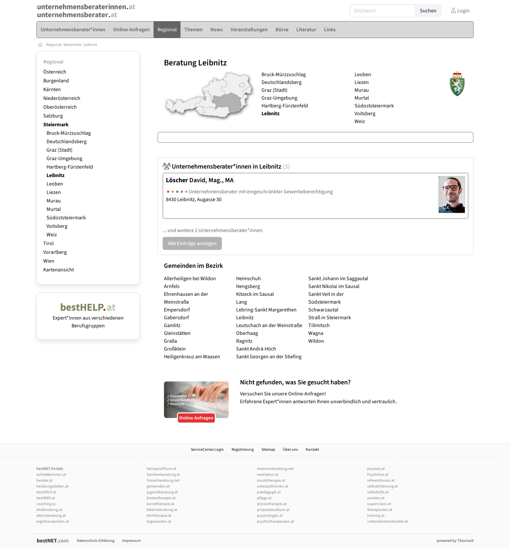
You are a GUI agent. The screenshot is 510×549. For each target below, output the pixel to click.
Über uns (290, 449)
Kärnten (52, 89)
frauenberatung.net (163, 480)
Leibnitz (90, 45)
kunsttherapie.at (160, 504)
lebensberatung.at (162, 510)
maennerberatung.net (275, 469)
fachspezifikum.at (161, 469)
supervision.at (379, 504)
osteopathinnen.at (272, 486)
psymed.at (376, 469)
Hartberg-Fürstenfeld (70, 167)
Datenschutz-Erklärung (95, 540)
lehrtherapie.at (159, 515)
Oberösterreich (60, 107)
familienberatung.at (163, 474)
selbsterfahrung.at (382, 486)
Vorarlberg (55, 252)
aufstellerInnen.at (51, 474)
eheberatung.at (49, 510)
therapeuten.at (379, 510)
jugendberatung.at (162, 492)
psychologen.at (270, 515)
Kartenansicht (58, 269)
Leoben (55, 183)
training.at (375, 515)
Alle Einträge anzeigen (192, 243)
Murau (54, 200)
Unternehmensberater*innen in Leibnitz (226, 166)
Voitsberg (57, 226)
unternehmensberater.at (387, 521)
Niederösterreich (61, 98)
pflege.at (264, 498)
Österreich (54, 71)
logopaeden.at (159, 521)
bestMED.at (45, 498)
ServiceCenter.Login (207, 449)
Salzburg (53, 115)
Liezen (54, 192)
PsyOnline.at (377, 474)
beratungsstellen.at (52, 486)
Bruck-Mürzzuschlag (69, 133)
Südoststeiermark (66, 217)
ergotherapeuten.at (52, 521)
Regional (54, 45)
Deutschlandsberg (67, 141)
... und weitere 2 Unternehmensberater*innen (212, 230)
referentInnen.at (381, 480)
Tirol (48, 243)
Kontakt (312, 449)
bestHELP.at (46, 492)
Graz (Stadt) (60, 150)
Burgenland (56, 80)
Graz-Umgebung (64, 158)
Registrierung (243, 449)
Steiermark (72, 45)
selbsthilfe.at (378, 492)
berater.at (44, 480)
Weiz (52, 234)
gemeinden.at (158, 486)
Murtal (54, 209)
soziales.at (375, 498)
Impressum (131, 540)
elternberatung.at (51, 515)
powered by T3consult (455, 540)
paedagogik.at (269, 492)
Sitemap (268, 449)
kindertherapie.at (161, 498)
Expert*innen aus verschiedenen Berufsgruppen (88, 318)
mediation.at (267, 474)
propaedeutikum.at (273, 510)
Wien (48, 261)
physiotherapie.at (272, 504)
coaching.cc (46, 504)
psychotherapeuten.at (275, 521)
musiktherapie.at (271, 480)
